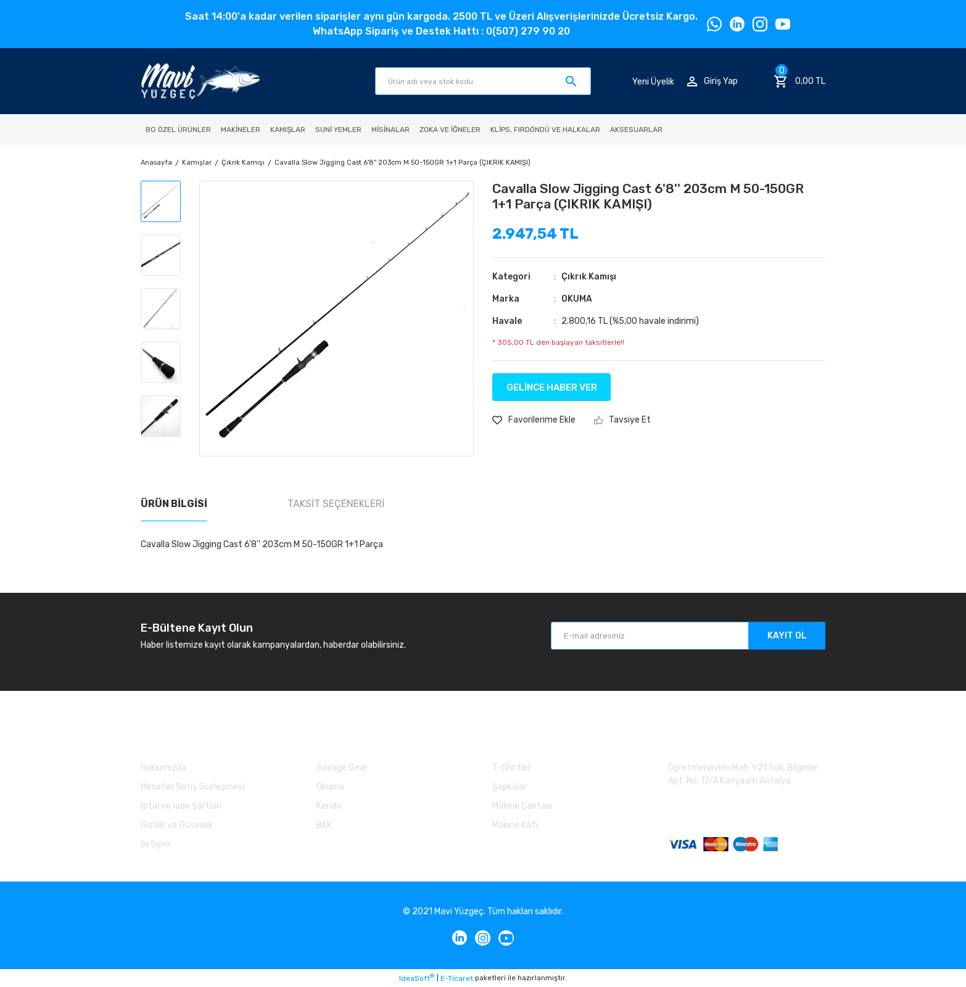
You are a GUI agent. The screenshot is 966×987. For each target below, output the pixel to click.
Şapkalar (509, 787)
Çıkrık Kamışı (588, 276)
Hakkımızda (163, 767)
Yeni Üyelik (653, 81)
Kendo (328, 806)
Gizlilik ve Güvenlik (177, 825)
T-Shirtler (511, 767)
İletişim (155, 844)
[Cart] (799, 81)
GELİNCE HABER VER (551, 387)
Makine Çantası (522, 806)
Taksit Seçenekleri (335, 504)
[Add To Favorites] (534, 419)
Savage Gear (342, 767)
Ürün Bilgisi (174, 504)
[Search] (483, 81)
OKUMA (576, 299)
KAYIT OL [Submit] (787, 635)
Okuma (330, 787)
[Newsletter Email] (688, 636)
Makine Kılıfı (515, 825)
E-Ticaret (456, 978)
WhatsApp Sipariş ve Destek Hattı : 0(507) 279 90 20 (441, 31)
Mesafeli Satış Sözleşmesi (192, 787)
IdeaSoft (416, 978)
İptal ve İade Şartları (181, 806)
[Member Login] (712, 81)
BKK (324, 825)
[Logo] (200, 81)
